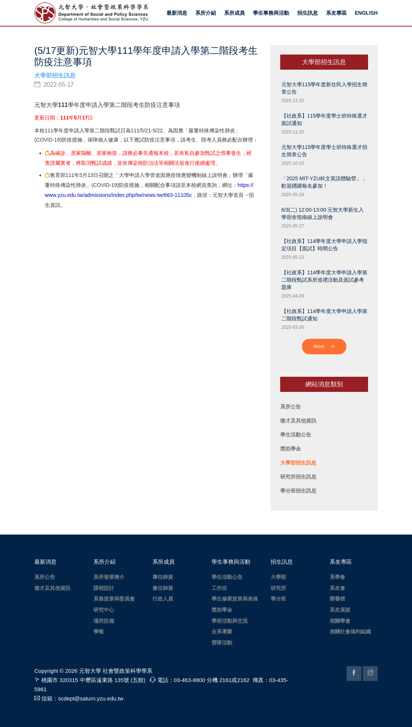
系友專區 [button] (336, 13)
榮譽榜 (337, 599)
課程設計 (103, 588)
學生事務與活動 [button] (271, 13)
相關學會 (340, 621)
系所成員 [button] (234, 13)
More (323, 346)
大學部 (278, 577)
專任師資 (162, 577)
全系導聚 (222, 631)
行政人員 (162, 599)
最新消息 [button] (176, 13)
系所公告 (44, 577)
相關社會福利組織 (350, 631)
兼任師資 (162, 588)
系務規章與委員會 (114, 599)
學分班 (278, 599)
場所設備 (103, 621)
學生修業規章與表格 (235, 599)
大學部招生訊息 (55, 75)
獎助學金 (222, 610)
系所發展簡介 (108, 577)
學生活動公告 (227, 577)
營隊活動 (222, 643)
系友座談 (340, 610)
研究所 (278, 588)
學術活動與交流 (230, 621)
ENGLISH (366, 13)
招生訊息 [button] (307, 13)
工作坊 (219, 588)
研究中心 (103, 610)
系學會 (337, 577)
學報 (98, 631)
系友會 (337, 588)
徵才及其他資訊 (52, 588)
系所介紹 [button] (205, 13)
